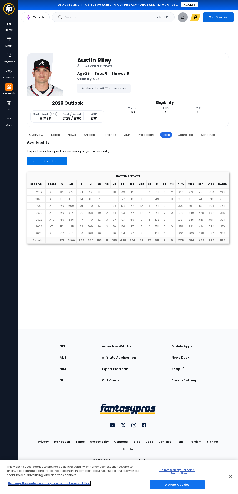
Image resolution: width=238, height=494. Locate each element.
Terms (80, 442)
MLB (63, 357)
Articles (89, 135)
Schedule (208, 135)
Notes (55, 135)
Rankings (109, 135)
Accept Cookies (177, 485)
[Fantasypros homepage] (9, 11)
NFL (62, 346)
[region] (119, 477)
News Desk (180, 357)
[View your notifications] (183, 17)
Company (121, 442)
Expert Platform (115, 369)
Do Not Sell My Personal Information (177, 471)
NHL (63, 380)
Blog (137, 442)
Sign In (128, 449)
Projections (146, 135)
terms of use (166, 5)
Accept (189, 5)
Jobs (149, 442)
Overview (36, 135)
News (72, 135)
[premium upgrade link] (195, 17)
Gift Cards (110, 380)
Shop (178, 369)
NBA (63, 369)
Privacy (43, 442)
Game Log (185, 135)
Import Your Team (47, 161)
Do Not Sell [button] (62, 442)
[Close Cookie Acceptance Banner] (231, 477)
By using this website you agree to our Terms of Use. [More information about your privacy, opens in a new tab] (49, 483)
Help (179, 442)
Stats (166, 135)
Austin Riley (94, 60)
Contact (164, 442)
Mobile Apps (182, 346)
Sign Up (212, 442)
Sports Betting (184, 380)
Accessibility (99, 442)
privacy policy (136, 5)
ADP (127, 135)
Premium (195, 442)
